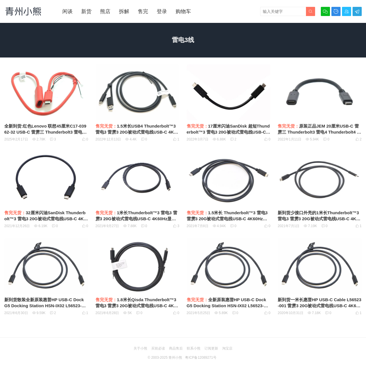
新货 (86, 11)
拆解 (124, 11)
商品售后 (176, 348)
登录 (162, 11)
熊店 (105, 11)
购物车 (183, 11)
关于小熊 (140, 348)
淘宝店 (227, 348)
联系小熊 (193, 348)
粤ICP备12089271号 (200, 358)
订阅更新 (211, 348)
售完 (143, 11)
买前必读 (158, 348)
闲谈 (67, 11)
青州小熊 (175, 358)
